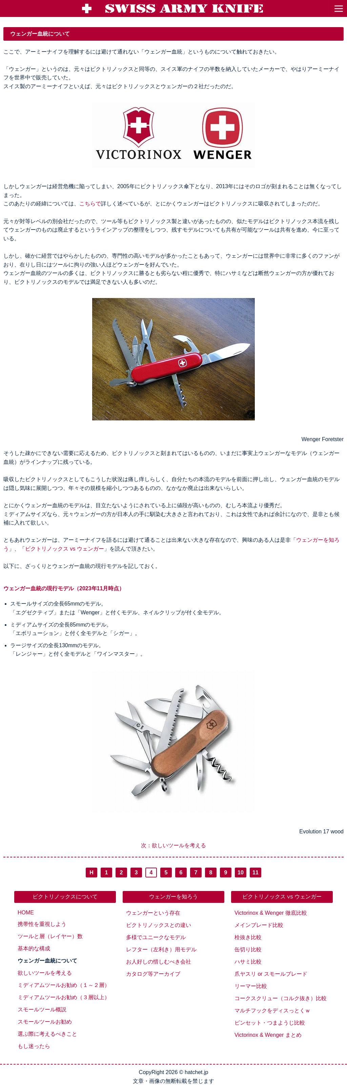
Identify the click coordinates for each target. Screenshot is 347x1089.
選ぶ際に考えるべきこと (47, 1034)
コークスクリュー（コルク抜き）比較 (280, 998)
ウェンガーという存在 (153, 913)
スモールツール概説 (42, 1009)
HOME (26, 912)
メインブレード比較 (258, 925)
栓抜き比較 (248, 937)
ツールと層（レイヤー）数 (50, 936)
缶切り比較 (248, 949)
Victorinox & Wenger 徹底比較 (270, 913)
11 (255, 872)
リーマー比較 (250, 986)
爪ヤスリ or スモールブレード (270, 974)
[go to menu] (338, 8)
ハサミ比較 (248, 962)
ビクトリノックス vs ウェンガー (64, 549)
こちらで (90, 203)
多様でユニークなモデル (156, 937)
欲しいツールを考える (45, 973)
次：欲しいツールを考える (173, 845)
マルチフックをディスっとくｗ (272, 1010)
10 (241, 872)
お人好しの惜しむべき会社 (158, 962)
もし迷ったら (34, 1046)
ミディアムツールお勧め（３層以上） (64, 997)
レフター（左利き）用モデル (161, 949)
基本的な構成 (34, 948)
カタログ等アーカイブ (153, 974)
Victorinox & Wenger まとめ (268, 1035)
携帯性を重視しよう (42, 924)
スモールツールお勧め (45, 1022)
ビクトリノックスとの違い (158, 925)
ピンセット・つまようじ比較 (269, 1023)
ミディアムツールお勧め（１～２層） (64, 985)
